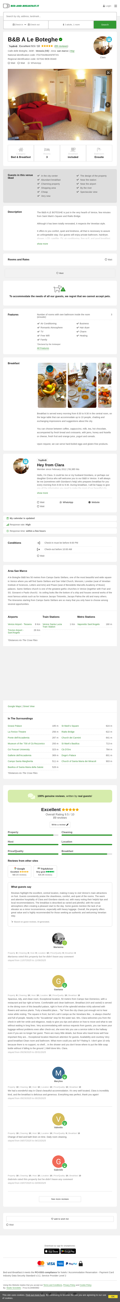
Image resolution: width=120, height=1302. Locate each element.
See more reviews (60, 1199)
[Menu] (115, 6)
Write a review (60, 825)
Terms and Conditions (52, 1285)
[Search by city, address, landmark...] (60, 16)
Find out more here (35, 1295)
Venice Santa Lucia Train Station (52, 625)
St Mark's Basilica (70, 743)
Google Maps (14, 706)
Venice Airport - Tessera (20, 624)
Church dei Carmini (71, 737)
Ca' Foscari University (19, 749)
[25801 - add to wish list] (60, 1219)
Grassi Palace (15, 726)
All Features (43, 348)
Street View (29, 706)
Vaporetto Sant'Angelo (88, 624)
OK (113, 1296)
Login (107, 6)
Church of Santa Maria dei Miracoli (79, 761)
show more (42, 244)
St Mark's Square (70, 726)
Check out (34, 24)
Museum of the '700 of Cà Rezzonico (26, 743)
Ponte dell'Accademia (18, 737)
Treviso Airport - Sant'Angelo (16, 631)
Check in (17, 24)
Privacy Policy (69, 1285)
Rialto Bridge (68, 732)
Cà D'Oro (66, 749)
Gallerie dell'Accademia (19, 755)
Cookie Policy (85, 1285)
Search (105, 24)
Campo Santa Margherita (20, 761)
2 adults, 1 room (71, 24)
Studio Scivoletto (13, 1288)
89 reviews (61, 46)
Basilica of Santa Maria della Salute (25, 767)
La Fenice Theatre (17, 732)
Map (72, 51)
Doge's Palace (69, 755)
